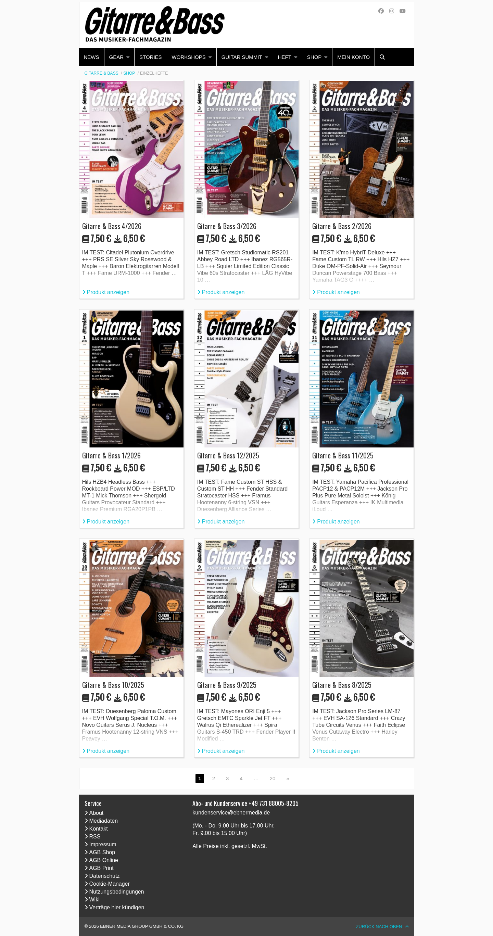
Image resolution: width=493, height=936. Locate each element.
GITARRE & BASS (101, 73)
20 (273, 778)
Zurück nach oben (379, 926)
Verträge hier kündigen (116, 907)
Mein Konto (353, 57)
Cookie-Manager (109, 884)
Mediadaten (103, 821)
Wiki (94, 899)
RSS (95, 836)
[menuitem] (91, 57)
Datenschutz (104, 876)
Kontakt (98, 829)
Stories (150, 57)
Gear (116, 57)
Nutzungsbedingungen (116, 892)
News (91, 57)
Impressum (102, 844)
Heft (284, 57)
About (96, 813)
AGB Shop (102, 852)
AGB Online (103, 860)
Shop (314, 57)
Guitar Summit (242, 57)
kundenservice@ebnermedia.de (231, 812)
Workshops (189, 57)
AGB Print (101, 868)
